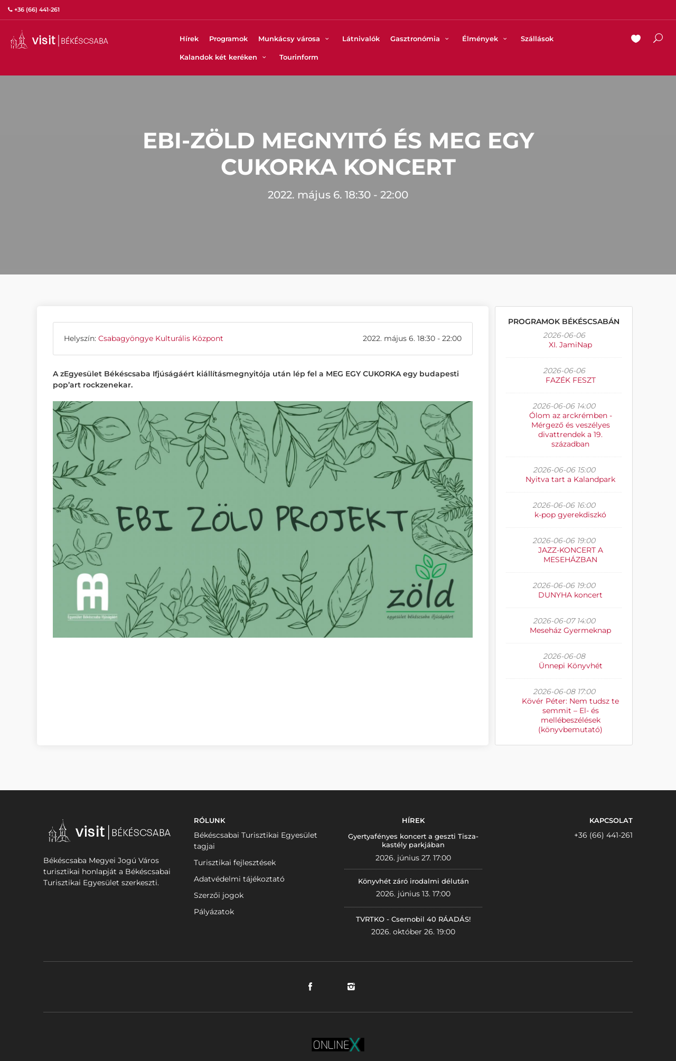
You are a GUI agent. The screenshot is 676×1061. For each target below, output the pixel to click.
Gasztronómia (421, 38)
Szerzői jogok (218, 895)
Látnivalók (361, 38)
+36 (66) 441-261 (603, 835)
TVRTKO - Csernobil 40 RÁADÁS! (413, 919)
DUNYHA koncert (570, 595)
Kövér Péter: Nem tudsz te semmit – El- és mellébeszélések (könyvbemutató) (570, 715)
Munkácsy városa (295, 38)
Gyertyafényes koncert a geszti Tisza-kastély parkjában (413, 840)
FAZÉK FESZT (571, 380)
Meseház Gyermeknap (570, 630)
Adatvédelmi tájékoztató (239, 879)
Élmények (486, 38)
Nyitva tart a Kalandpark (570, 479)
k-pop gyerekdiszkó (570, 514)
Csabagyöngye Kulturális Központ (160, 338)
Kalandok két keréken (224, 57)
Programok (228, 38)
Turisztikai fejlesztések (235, 862)
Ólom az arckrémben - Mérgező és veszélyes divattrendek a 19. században (570, 430)
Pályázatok (214, 911)
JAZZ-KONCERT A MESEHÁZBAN (570, 554)
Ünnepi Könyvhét (571, 665)
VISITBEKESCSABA (59, 39)
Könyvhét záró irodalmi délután (413, 881)
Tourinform (298, 57)
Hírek (189, 38)
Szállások (537, 38)
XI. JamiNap (570, 344)
